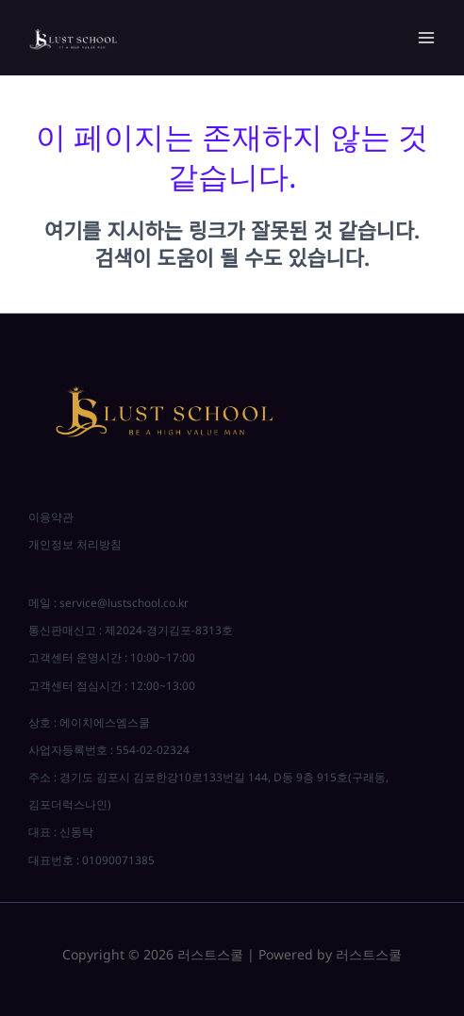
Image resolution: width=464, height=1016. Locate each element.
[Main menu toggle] (426, 38)
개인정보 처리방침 (75, 543)
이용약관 (51, 516)
